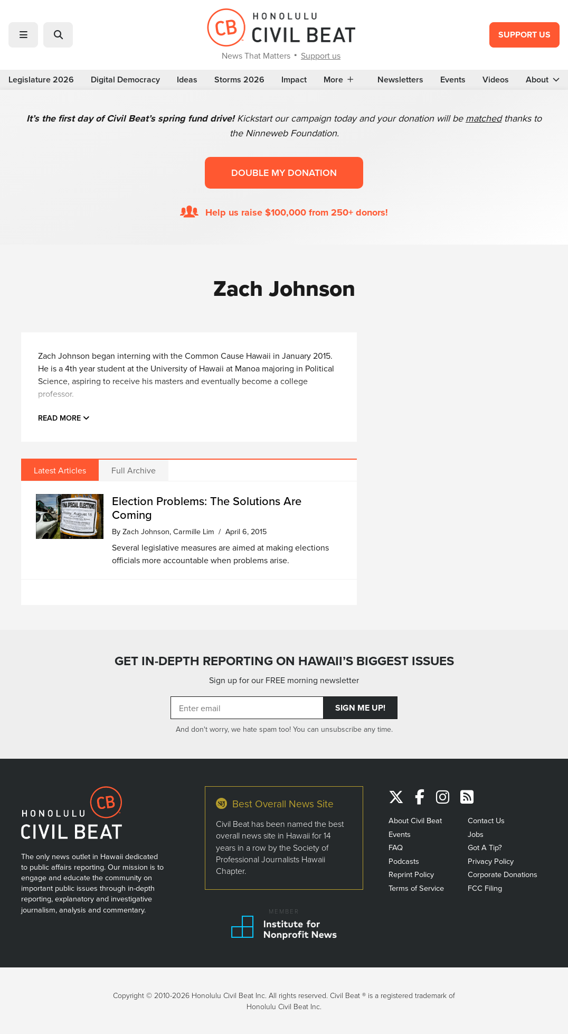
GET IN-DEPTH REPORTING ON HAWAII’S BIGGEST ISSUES (284, 660)
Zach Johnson (145, 531)
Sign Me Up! (360, 708)
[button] (23, 35)
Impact (294, 80)
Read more (64, 417)
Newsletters (400, 80)
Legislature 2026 (41, 80)
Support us (320, 55)
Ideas (187, 80)
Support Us (524, 35)
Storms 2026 (239, 80)
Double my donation (284, 172)
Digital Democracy (125, 80)
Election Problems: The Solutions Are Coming (206, 507)
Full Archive (133, 470)
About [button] (543, 80)
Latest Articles (60, 470)
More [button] (338, 80)
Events (453, 80)
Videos (495, 80)
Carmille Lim (193, 531)
